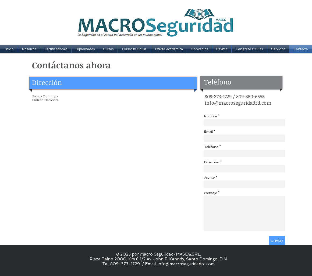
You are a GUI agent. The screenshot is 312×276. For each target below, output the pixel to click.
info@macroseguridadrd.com (238, 103)
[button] (55, 49)
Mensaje (210, 192)
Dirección (211, 162)
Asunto (209, 177)
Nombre (210, 116)
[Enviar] (277, 240)
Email (208, 131)
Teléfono (211, 146)
